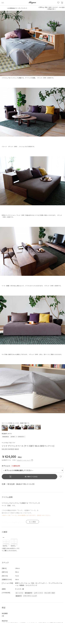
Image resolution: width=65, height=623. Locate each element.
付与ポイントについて (25, 460)
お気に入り (58, 3)
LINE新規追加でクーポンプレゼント (17, 8)
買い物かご (62, 3)
